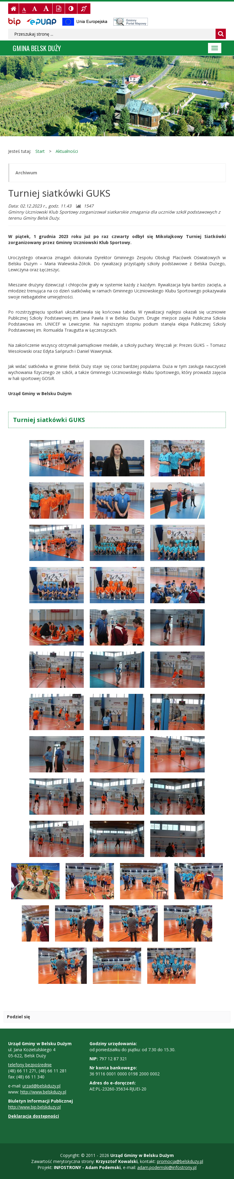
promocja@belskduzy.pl (180, 1161)
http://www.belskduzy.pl (43, 1092)
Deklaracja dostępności (33, 1116)
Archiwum (26, 173)
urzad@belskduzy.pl (41, 1086)
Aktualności (67, 151)
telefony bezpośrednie (30, 1065)
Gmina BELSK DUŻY (37, 48)
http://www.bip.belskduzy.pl (34, 1107)
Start (40, 151)
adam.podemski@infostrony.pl (167, 1167)
